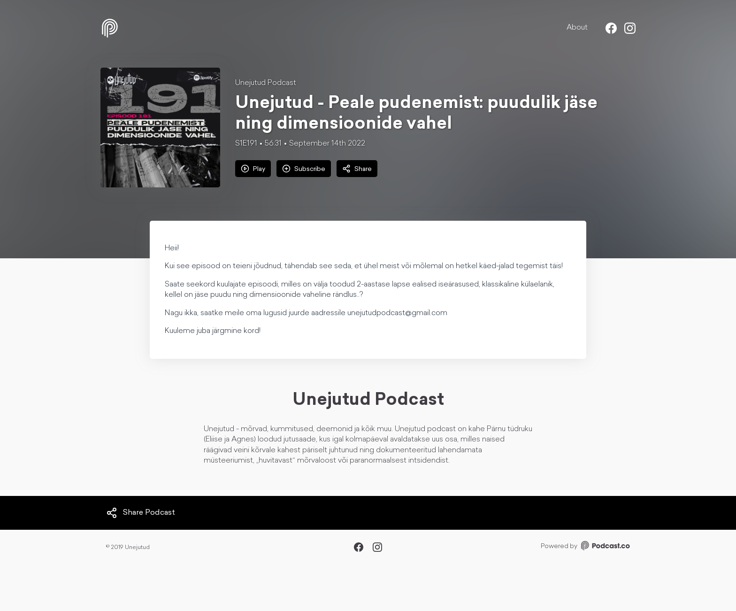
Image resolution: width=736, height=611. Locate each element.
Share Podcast (140, 512)
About (577, 27)
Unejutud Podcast (265, 83)
